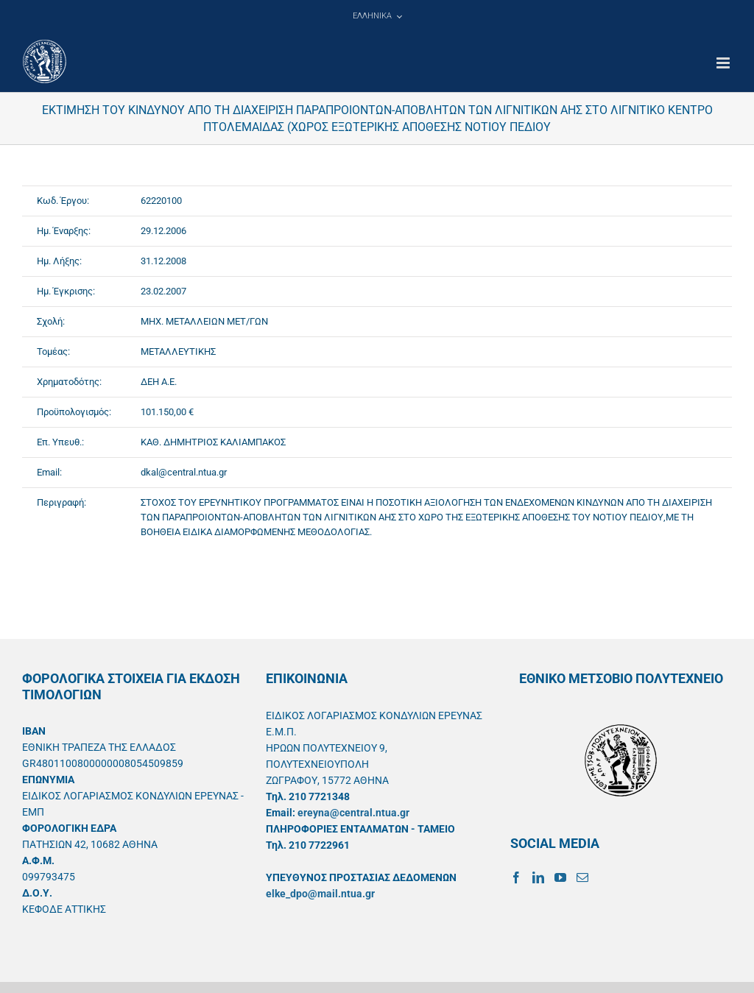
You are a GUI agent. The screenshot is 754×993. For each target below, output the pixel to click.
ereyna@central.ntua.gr (353, 813)
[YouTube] (560, 877)
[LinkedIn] (538, 877)
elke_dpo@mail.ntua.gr (320, 894)
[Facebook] (516, 877)
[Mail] (582, 877)
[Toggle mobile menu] (724, 63)
